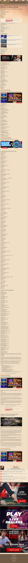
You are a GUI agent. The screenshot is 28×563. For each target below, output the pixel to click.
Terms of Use (14, 560)
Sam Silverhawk (15, 558)
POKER (11, 469)
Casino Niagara (3, 74)
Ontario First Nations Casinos (12, 373)
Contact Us (14, 561)
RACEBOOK (22, 469)
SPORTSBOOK (19, 469)
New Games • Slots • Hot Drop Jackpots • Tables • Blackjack (12, 409)
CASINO (9, 469)
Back (2, 373)
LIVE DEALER (14, 469)
